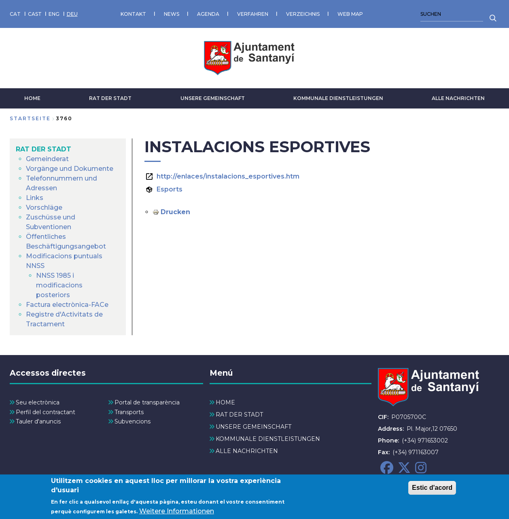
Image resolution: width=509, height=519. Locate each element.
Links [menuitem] (34, 198)
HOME (32, 98)
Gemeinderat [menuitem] (47, 159)
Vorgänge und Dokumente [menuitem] (69, 168)
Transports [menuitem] (129, 412)
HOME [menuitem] (225, 402)
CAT (15, 14)
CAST (35, 14)
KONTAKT (133, 14)
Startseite (30, 118)
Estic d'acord (432, 490)
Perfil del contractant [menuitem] (45, 412)
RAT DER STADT (110, 98)
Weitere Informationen (176, 514)
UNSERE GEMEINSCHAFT (212, 98)
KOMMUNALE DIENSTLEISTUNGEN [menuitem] (268, 439)
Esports (169, 189)
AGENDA (208, 14)
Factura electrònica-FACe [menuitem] (67, 304)
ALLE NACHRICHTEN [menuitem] (247, 451)
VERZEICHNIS (303, 14)
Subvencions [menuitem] (133, 421)
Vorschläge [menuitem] (44, 207)
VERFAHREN (252, 14)
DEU (72, 14)
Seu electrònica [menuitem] (37, 402)
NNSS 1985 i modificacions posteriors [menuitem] (59, 285)
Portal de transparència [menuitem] (147, 402)
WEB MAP (350, 14)
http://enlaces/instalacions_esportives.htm (228, 176)
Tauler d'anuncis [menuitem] (38, 421)
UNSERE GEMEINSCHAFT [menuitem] (253, 427)
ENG (54, 14)
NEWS (171, 14)
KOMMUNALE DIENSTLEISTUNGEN (338, 98)
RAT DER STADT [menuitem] (43, 149)
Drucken (175, 212)
